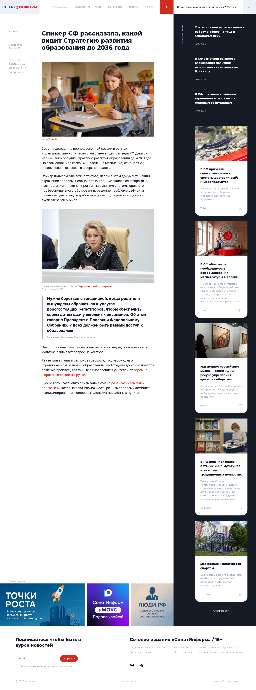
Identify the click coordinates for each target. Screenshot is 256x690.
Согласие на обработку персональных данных (46, 666)
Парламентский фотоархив (94, 286)
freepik (53, 139)
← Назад (13, 31)
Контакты (148, 6)
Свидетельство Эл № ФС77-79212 (149, 647)
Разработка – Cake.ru (228, 681)
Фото (98, 6)
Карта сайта (128, 681)
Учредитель (181, 647)
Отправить (69, 658)
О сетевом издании (141, 652)
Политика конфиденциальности (217, 647)
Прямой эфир (114, 6)
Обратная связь (183, 652)
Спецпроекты (82, 6)
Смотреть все (221, 610)
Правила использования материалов (221, 652)
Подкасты (132, 6)
